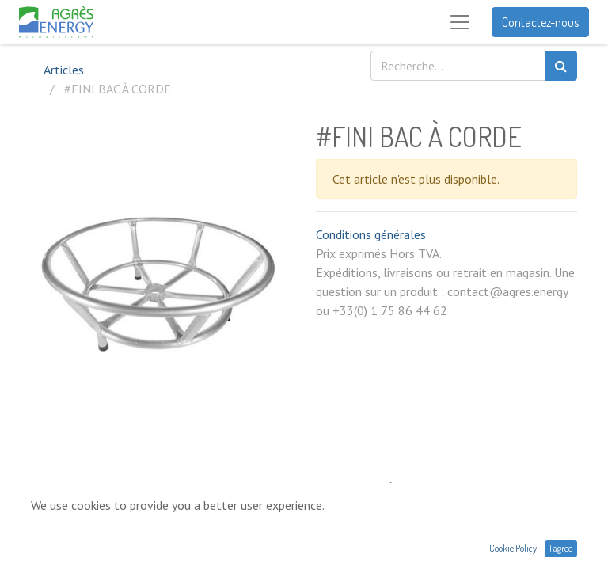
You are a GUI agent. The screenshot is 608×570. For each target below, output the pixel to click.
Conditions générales (371, 234)
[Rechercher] (561, 66)
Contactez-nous (540, 22)
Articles (64, 70)
